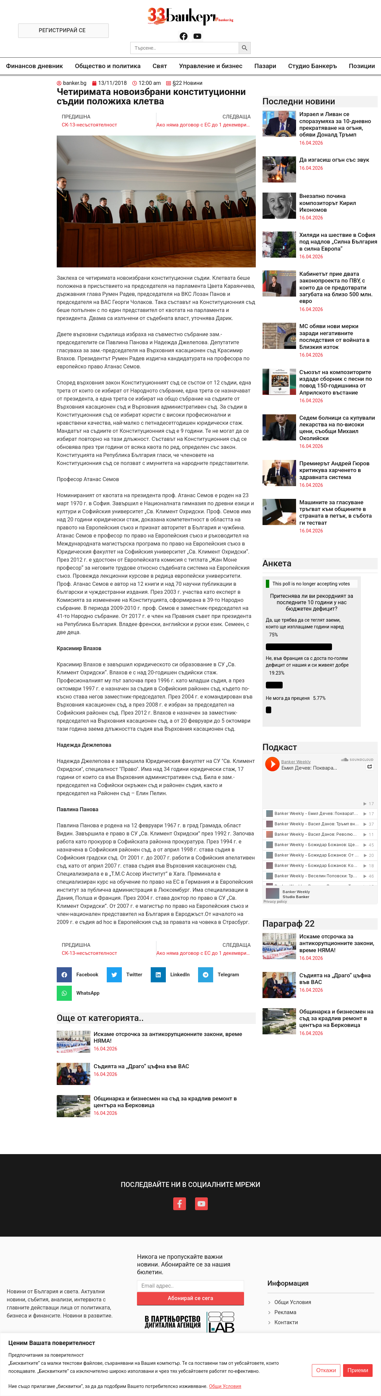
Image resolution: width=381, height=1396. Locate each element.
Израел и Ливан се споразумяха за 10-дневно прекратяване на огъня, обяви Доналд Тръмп (335, 124)
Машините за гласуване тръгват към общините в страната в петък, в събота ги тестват (335, 512)
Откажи (326, 1370)
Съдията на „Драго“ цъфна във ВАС (141, 1066)
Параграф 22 (289, 924)
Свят (159, 66)
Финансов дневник (34, 66)
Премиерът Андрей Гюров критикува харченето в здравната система (334, 470)
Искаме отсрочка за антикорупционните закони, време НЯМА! (336, 943)
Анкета (277, 563)
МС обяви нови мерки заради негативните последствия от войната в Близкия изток (334, 336)
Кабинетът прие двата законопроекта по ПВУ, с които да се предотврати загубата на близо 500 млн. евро (336, 287)
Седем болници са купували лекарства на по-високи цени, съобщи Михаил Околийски (337, 428)
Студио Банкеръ (312, 66)
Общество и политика (108, 66)
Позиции (362, 66)
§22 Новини (187, 83)
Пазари (265, 66)
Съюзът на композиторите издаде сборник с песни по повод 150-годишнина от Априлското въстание (335, 382)
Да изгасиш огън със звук (334, 159)
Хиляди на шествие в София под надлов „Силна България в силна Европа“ (338, 241)
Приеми (357, 1370)
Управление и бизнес (210, 66)
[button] (80, 974)
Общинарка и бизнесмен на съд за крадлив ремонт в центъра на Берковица (336, 1018)
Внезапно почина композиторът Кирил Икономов (327, 203)
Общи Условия (225, 1386)
